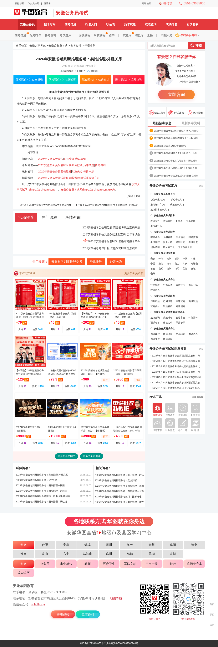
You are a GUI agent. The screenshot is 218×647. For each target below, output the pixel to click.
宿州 (169, 268)
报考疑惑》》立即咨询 (128, 79)
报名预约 (180, 237)
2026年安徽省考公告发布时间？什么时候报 (176, 138)
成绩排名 (171, 24)
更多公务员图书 (133, 273)
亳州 (152, 273)
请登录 (47, 3)
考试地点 (193, 242)
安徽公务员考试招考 (164, 215)
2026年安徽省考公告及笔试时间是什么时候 (176, 175)
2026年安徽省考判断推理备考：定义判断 (50, 204)
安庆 (152, 258)
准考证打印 (156, 226)
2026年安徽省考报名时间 (100, 241)
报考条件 (155, 237)
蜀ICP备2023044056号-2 (92, 643)
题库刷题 (180, 306)
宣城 (193, 268)
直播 (150, 35)
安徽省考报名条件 (129, 241)
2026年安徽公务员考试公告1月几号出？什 (175, 168)
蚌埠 (161, 258)
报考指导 (35, 35)
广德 (193, 258)
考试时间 (180, 242)
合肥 (152, 263)
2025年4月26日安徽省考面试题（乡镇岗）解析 (176, 388)
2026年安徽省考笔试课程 (53, 177)
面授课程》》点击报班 (29, 79)
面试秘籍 (180, 334)
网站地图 (146, 3)
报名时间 (49, 24)
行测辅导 (89, 45)
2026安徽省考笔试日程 (96, 248)
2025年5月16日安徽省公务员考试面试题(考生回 (176, 377)
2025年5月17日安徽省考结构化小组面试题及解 (176, 361)
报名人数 (167, 242)
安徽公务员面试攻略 (164, 328)
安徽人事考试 (37, 45)
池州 (169, 258)
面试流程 (167, 334)
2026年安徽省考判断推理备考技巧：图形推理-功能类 (43, 496)
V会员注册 (33, 3)
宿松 (161, 268)
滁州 (177, 258)
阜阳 (185, 258)
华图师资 (166, 35)
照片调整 (155, 247)
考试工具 (156, 397)
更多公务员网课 (91, 456)
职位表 (110, 24)
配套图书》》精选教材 (95, 79)
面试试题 (193, 301)
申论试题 (180, 301)
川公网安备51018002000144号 (122, 643)
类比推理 (96, 261)
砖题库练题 (197, 397)
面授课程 (84, 35)
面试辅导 (155, 334)
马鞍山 (194, 263)
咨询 (212, 624)
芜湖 (185, 268)
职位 (212, 614)
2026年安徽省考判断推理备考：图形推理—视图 (40, 485)
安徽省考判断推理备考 (66, 261)
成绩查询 (150, 24)
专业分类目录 (185, 247)
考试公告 (155, 221)
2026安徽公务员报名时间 (53, 165)
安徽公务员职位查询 (164, 253)
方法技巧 (180, 285)
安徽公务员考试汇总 (163, 185)
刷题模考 (69, 71)
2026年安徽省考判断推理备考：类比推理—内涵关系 (111, 204)
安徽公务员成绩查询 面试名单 (169, 312)
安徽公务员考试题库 (164, 296)
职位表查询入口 (158, 199)
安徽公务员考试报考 (164, 232)
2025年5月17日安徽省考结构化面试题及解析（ (176, 366)
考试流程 (155, 242)
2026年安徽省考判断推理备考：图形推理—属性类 (41, 501)
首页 (212, 604)
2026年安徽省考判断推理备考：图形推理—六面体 (41, 491)
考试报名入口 (177, 199)
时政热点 (77, 171)
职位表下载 (169, 247)
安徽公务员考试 (72, 12)
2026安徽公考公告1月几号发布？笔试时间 (175, 160)
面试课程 (176, 112)
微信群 (168, 3)
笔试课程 (157, 112)
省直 (152, 268)
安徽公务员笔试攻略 (164, 279)
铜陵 (177, 268)
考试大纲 (80, 158)
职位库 (139, 35)
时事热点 (155, 290)
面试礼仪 (155, 339)
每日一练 (88, 171)
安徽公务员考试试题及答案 (168, 348)
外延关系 (116, 261)
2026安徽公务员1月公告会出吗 (170, 145)
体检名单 (167, 322)
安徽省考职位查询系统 (126, 227)
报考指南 (193, 237)
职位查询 (69, 158)
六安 (185, 263)
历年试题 (130, 24)
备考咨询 (100, 165)
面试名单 (192, 24)
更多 (201, 185)
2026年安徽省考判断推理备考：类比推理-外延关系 (42, 474)
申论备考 (167, 285)
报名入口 (91, 24)
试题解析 (167, 306)
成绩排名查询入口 (159, 209)
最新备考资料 (191, 123)
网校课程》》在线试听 (62, 79)
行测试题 (167, 301)
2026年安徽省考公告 (50, 158)
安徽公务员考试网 (32, 13)
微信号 (82, 71)
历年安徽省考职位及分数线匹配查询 (104, 234)
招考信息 (70, 24)
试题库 (128, 35)
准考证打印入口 (158, 204)
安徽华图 (19, 3)
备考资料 (50, 35)
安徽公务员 (27, 24)
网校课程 (100, 35)
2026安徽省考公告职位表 (97, 227)
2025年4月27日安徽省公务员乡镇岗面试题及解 (176, 382)
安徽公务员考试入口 (164, 194)
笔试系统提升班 (90, 177)
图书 (111, 35)
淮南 (169, 263)
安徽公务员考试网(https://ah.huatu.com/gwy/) (88, 189)
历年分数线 (76, 165)
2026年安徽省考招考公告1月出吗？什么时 (175, 153)
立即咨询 (176, 94)
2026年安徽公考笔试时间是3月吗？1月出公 (176, 130)
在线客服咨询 (188, 35)
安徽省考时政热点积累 (123, 248)
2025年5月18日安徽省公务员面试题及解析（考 (176, 355)
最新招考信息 (162, 123)
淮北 (161, 263)
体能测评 (193, 317)
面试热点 (193, 334)
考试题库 (65, 35)
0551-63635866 (194, 3)
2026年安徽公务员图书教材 (54, 171)
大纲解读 (167, 237)
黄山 (177, 263)
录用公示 (180, 322)
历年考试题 (133, 234)
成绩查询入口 (177, 204)
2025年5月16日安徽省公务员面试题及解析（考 (176, 372)
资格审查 (180, 317)
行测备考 (155, 285)
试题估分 (155, 306)
